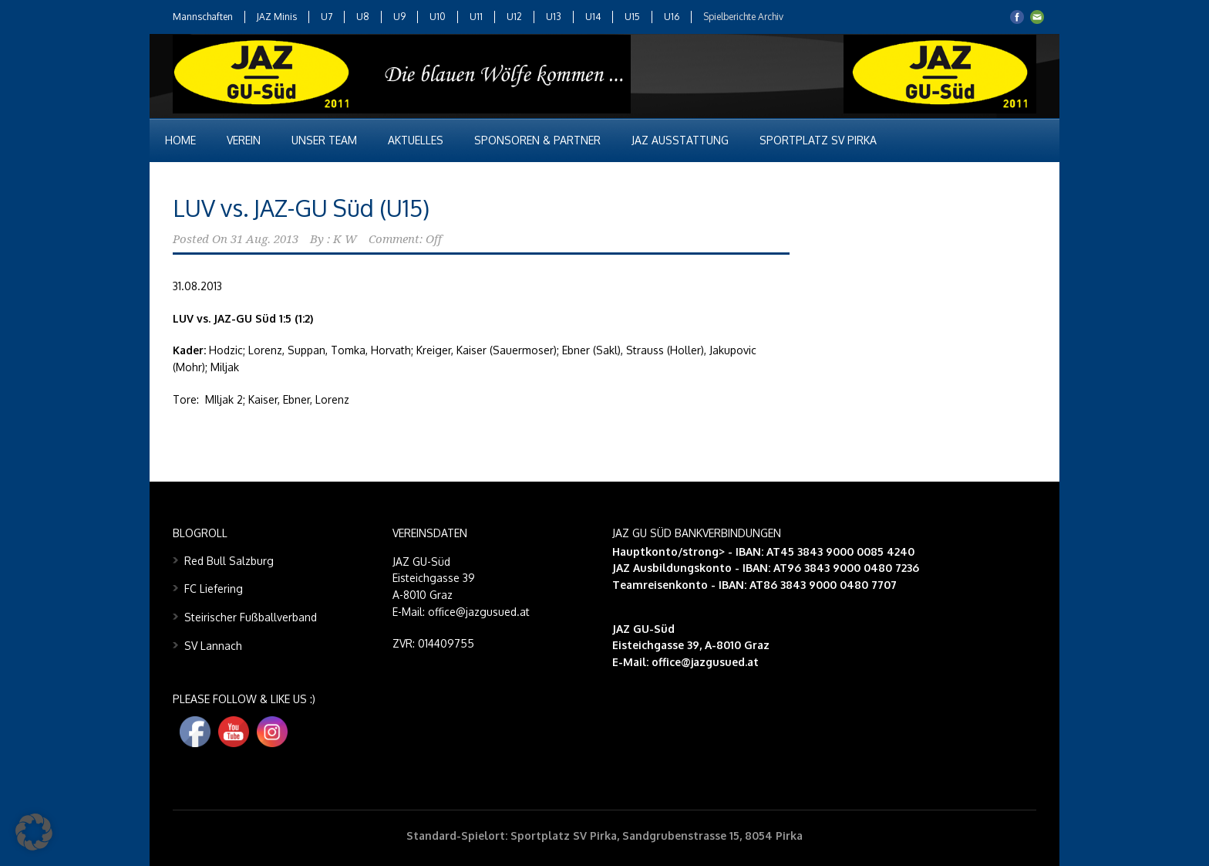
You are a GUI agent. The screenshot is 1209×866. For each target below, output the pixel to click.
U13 (553, 16)
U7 (326, 16)
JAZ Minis (277, 16)
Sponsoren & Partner (537, 140)
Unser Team (324, 140)
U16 (671, 16)
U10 (437, 16)
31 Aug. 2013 (264, 239)
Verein (244, 140)
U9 (399, 16)
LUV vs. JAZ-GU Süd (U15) (301, 207)
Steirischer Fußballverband (250, 617)
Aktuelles (415, 140)
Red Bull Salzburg (229, 560)
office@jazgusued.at (705, 661)
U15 (632, 16)
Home (180, 140)
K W (345, 239)
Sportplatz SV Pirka (818, 140)
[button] (34, 832)
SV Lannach (213, 645)
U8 (362, 16)
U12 (514, 16)
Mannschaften (203, 16)
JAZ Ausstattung (680, 140)
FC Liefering (213, 588)
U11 (476, 16)
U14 (593, 16)
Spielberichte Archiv (743, 16)
